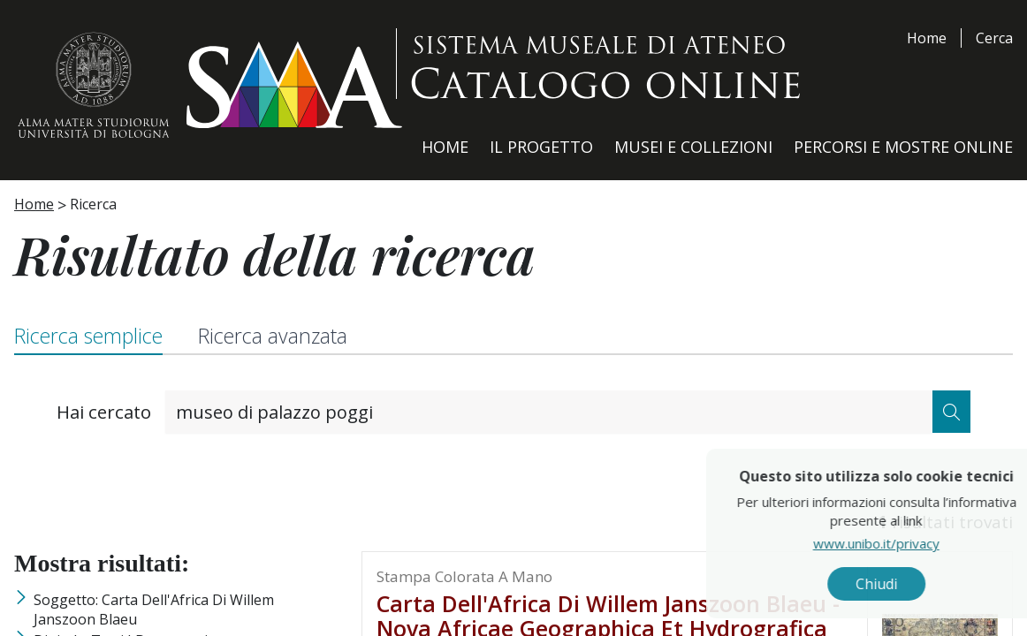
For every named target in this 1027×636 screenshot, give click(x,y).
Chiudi (914, 584)
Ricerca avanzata (272, 336)
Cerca (994, 38)
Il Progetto (541, 146)
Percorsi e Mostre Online (903, 146)
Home (927, 38)
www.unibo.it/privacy (914, 543)
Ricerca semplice (88, 336)
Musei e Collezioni (693, 146)
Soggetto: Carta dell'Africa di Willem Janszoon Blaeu (154, 609)
